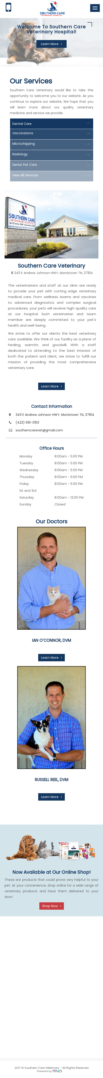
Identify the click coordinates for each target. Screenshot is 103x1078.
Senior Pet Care (24, 164)
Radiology (20, 154)
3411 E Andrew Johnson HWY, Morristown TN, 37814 (55, 414)
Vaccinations (22, 133)
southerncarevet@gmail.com (39, 430)
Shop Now (50, 906)
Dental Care (22, 123)
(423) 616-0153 (27, 422)
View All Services (25, 175)
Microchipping (23, 143)
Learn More (50, 44)
